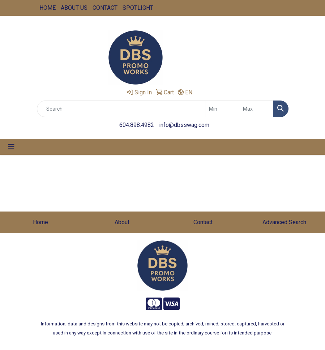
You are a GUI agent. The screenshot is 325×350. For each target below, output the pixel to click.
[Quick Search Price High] (256, 109)
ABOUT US (74, 7)
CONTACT (105, 7)
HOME (47, 7)
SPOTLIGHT (138, 7)
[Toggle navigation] (11, 147)
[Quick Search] (121, 109)
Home (40, 222)
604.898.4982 (136, 124)
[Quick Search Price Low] (222, 109)
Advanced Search (284, 222)
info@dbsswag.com (184, 124)
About (122, 222)
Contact (203, 222)
